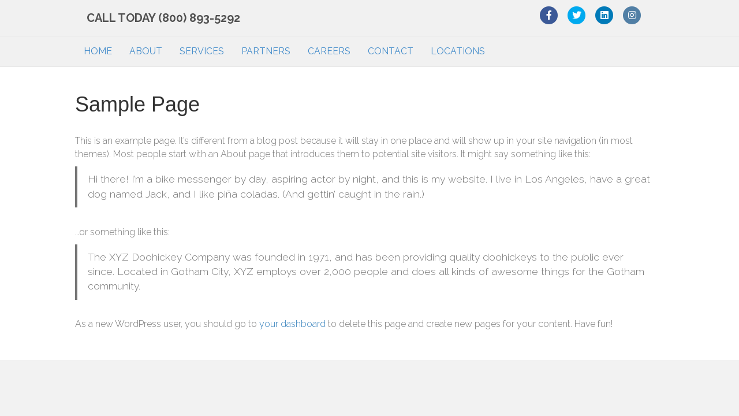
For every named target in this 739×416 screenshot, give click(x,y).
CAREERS (329, 51)
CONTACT (390, 51)
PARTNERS (265, 51)
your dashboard (292, 323)
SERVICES (202, 51)
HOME (98, 51)
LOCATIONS (458, 51)
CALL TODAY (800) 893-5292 (152, 18)
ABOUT (145, 51)
